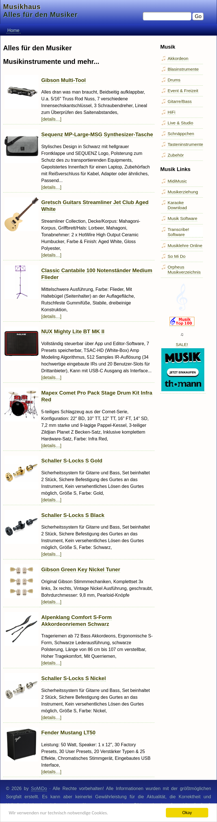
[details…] (51, 119)
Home (13, 30)
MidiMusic (177, 181)
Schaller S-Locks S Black (73, 515)
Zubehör (176, 155)
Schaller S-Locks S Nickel (73, 678)
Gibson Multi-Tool (63, 80)
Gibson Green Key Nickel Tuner (80, 569)
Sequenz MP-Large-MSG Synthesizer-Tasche (97, 134)
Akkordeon (178, 58)
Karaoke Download (177, 205)
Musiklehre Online (185, 245)
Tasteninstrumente (185, 144)
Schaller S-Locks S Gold (71, 461)
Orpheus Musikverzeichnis (184, 269)
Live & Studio (180, 122)
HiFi (171, 112)
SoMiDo (39, 788)
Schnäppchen (181, 133)
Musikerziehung (183, 191)
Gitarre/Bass (180, 101)
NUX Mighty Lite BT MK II (72, 331)
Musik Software (182, 218)
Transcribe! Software (178, 232)
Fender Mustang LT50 (68, 733)
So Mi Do (176, 256)
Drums (174, 79)
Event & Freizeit (183, 90)
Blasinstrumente (183, 69)
